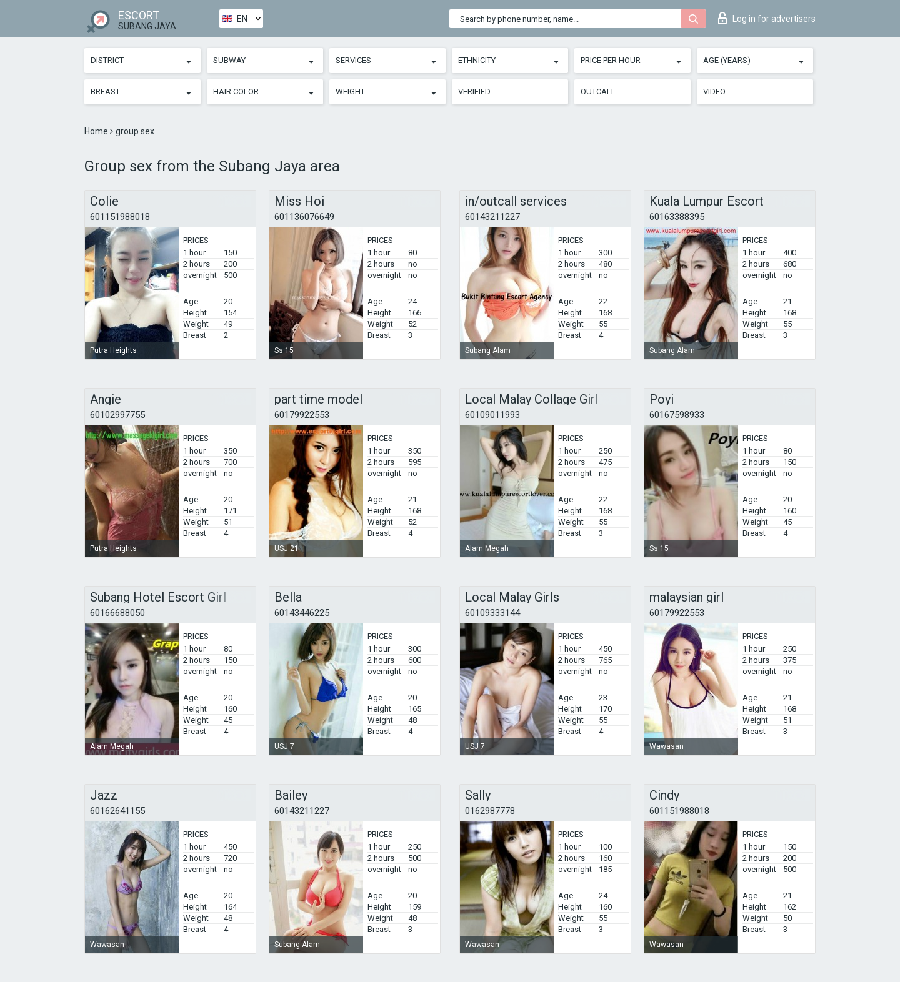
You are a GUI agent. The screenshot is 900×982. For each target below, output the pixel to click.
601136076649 (304, 216)
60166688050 (117, 612)
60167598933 (676, 414)
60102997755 (117, 414)
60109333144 (492, 612)
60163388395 (676, 216)
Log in (767, 18)
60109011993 (492, 414)
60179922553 (301, 414)
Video (714, 91)
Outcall (598, 91)
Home (97, 131)
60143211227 (492, 216)
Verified (474, 91)
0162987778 (490, 810)
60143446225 (301, 612)
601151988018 (120, 216)
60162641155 (117, 810)
